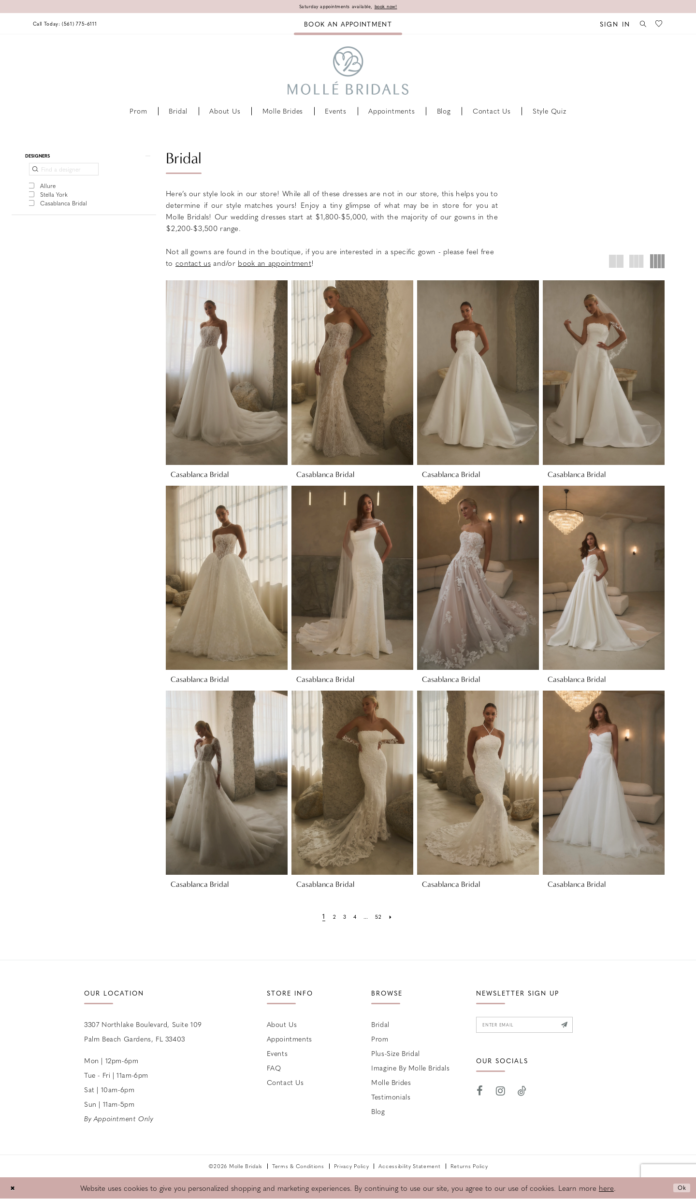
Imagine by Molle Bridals (410, 1069)
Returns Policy (469, 1167)
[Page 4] (354, 917)
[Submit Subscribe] (589, 1028)
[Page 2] (329, 917)
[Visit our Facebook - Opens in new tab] (480, 1096)
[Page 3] (341, 917)
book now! (397, 7)
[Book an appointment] (348, 24)
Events (277, 1054)
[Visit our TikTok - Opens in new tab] (522, 1096)
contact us (193, 264)
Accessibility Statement (409, 1167)
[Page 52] (383, 917)
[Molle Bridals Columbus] (348, 72)
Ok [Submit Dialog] (679, 1189)
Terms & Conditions (298, 1167)
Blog (378, 1112)
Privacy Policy (351, 1167)
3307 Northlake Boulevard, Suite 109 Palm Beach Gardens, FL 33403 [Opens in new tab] (143, 1033)
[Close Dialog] (14, 1189)
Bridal (380, 1025)
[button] (607, 24)
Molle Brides (391, 1083)
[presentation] (227, 374)
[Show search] (638, 24)
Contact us (285, 1083)
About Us (282, 1025)
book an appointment (274, 264)
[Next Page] (397, 917)
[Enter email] (538, 1028)
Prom (379, 1040)
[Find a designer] (63, 174)
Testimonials (390, 1098)
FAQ (274, 1069)
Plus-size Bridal (395, 1054)
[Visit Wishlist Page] (657, 24)
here (606, 1189)
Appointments (289, 1040)
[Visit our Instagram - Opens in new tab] (500, 1096)
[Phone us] (74, 24)
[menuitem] (74, 24)
